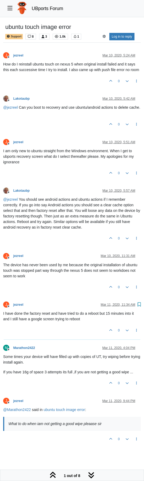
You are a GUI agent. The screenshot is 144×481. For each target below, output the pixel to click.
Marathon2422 (24, 348)
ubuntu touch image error (64, 410)
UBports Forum (47, 8)
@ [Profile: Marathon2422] (17, 410)
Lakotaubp (21, 98)
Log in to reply (122, 36)
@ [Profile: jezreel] (10, 107)
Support (14, 36)
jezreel (18, 55)
